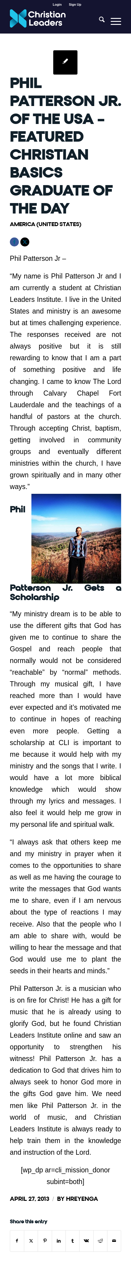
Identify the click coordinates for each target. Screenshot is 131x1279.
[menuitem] (57, 4)
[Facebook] (14, 241)
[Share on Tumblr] (72, 1240)
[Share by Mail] (114, 1240)
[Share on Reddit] (100, 1240)
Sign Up (75, 4)
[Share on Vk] (86, 1240)
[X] (24, 241)
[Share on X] (31, 1240)
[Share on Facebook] (17, 1240)
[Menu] (113, 21)
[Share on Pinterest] (44, 1240)
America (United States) (45, 224)
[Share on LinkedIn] (59, 1240)
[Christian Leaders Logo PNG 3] (54, 21)
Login (57, 4)
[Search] (99, 21)
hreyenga (82, 1198)
